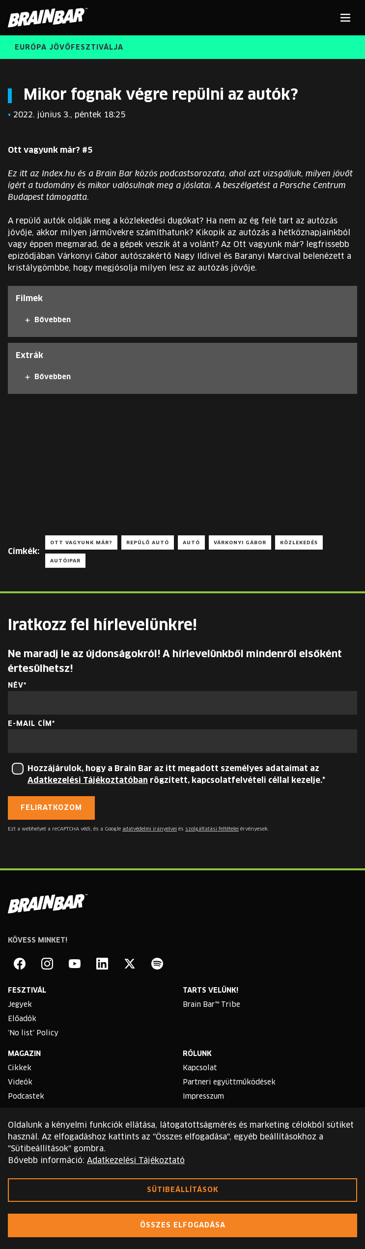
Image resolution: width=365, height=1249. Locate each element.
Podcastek (26, 1096)
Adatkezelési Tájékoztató (136, 1161)
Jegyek (20, 1004)
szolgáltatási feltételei (212, 829)
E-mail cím (30, 724)
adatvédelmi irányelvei (149, 829)
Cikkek (19, 1068)
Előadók (22, 1019)
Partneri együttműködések (229, 1082)
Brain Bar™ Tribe (211, 1004)
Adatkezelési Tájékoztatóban (88, 780)
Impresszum (203, 1096)
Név (16, 685)
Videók (20, 1082)
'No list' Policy (33, 1033)
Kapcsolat (200, 1068)
